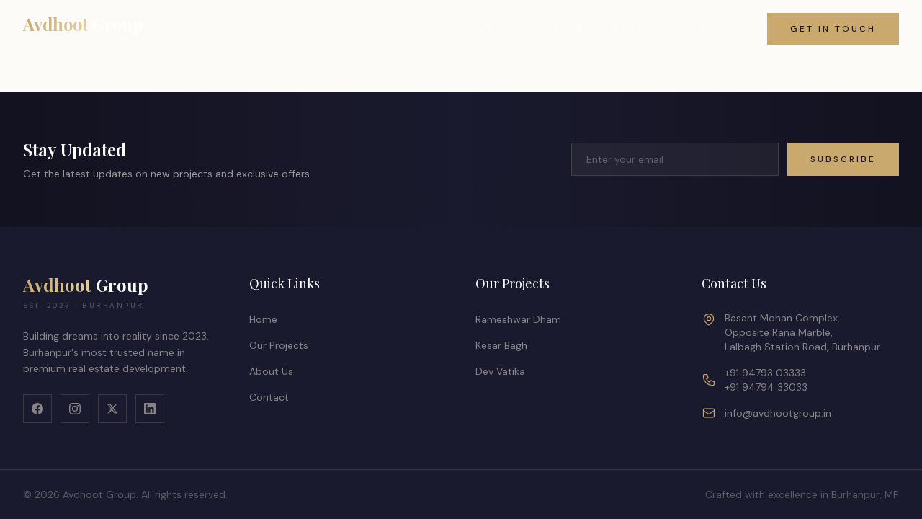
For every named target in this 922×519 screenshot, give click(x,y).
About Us (271, 371)
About (633, 29)
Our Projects (278, 345)
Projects (553, 29)
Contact (710, 29)
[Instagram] (75, 408)
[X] (112, 408)
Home (477, 29)
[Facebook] (37, 408)
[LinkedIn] (149, 408)
